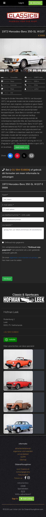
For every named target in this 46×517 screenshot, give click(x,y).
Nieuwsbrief (23, 474)
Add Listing (26, 499)
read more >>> (21, 147)
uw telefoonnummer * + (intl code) (16, 215)
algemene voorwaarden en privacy (23, 257)
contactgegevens (23, 472)
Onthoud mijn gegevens (14, 242)
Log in (21, 3)
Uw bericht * (7, 225)
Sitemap (23, 459)
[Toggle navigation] (4, 2)
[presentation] (20, 268)
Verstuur (7, 278)
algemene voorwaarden (23, 451)
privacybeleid (23, 454)
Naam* (5, 195)
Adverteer (35, 3)
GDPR (22, 457)
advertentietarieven (23, 448)
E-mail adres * (8, 205)
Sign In (15, 498)
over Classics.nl (23, 469)
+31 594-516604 (20, 169)
